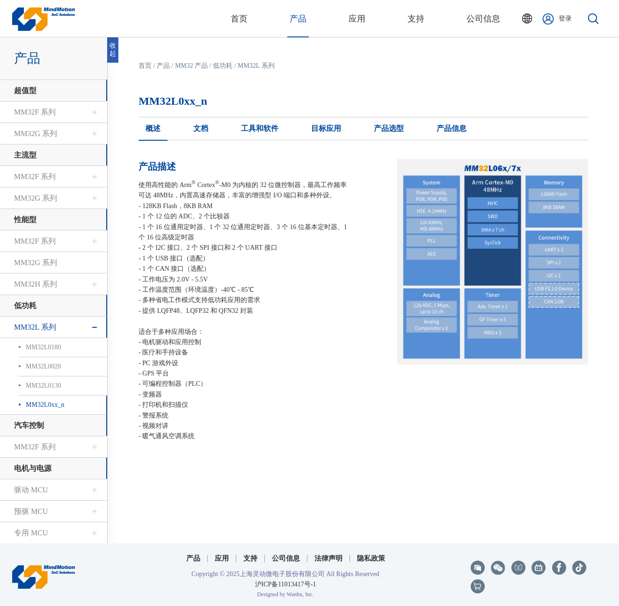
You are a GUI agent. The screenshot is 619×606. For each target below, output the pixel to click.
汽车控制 (29, 425)
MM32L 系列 (35, 327)
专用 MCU (31, 533)
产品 (163, 65)
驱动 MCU (31, 490)
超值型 (25, 90)
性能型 (25, 220)
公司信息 (286, 558)
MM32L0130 (43, 385)
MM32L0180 (43, 347)
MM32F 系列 (35, 112)
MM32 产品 (191, 65)
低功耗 (25, 306)
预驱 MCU (31, 511)
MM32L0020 (43, 366)
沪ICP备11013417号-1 (285, 584)
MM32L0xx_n (45, 404)
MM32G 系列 (35, 133)
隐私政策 (371, 558)
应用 (222, 558)
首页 (145, 65)
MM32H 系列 (35, 284)
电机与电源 (32, 468)
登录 (557, 19)
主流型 (25, 155)
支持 (250, 558)
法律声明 (328, 558)
